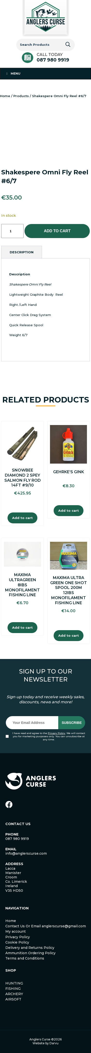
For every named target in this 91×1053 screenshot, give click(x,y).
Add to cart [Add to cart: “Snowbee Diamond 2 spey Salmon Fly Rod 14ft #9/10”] (22, 518)
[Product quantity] (12, 231)
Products (21, 96)
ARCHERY (14, 994)
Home (5, 96)
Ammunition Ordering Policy (30, 953)
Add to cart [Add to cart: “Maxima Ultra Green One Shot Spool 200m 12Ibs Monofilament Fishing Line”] (68, 635)
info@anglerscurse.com (26, 853)
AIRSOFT (13, 999)
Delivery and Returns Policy (29, 947)
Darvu (54, 1043)
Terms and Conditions (24, 958)
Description (21, 252)
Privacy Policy (56, 733)
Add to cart (57, 231)
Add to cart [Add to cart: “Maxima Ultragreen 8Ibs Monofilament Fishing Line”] (22, 627)
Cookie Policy (17, 942)
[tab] (21, 252)
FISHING (13, 988)
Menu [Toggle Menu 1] (12, 73)
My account (15, 931)
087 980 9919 (53, 60)
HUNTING (14, 983)
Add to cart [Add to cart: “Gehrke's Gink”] (68, 510)
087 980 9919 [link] (17, 838)
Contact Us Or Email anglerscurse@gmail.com (45, 926)
